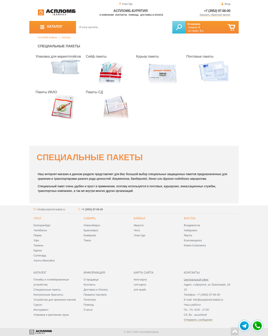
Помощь (134, 15)
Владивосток (192, 225)
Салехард (40, 255)
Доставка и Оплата (96, 289)
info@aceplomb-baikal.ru (51, 209)
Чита (137, 230)
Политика (90, 299)
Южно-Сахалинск (195, 245)
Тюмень (38, 245)
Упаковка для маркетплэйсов (58, 56)
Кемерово (90, 235)
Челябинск (40, 230)
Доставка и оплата (151, 15)
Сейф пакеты (96, 56)
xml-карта (140, 284)
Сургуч (38, 304)
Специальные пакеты (47, 289)
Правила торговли (95, 294)
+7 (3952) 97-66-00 (217, 11)
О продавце (91, 279)
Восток (190, 218)
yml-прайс (140, 289)
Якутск (188, 235)
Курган (38, 250)
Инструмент (41, 309)
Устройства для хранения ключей (55, 299)
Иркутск (139, 225)
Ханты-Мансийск (44, 260)
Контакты (121, 15)
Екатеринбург (42, 225)
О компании (106, 15)
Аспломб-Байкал (47, 37)
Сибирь (90, 218)
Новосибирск (92, 225)
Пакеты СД (94, 92)
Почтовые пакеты (200, 56)
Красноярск (91, 230)
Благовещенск (193, 240)
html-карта (140, 279)
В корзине (194, 24)
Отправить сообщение (198, 319)
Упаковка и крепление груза (51, 314)
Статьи (88, 309)
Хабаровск (190, 230)
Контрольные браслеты (48, 294)
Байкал (139, 218)
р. (202, 30)
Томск (87, 240)
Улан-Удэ (139, 235)
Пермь (38, 235)
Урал (37, 218)
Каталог (66, 37)
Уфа (36, 240)
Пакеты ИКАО (46, 92)
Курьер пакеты (147, 56)
